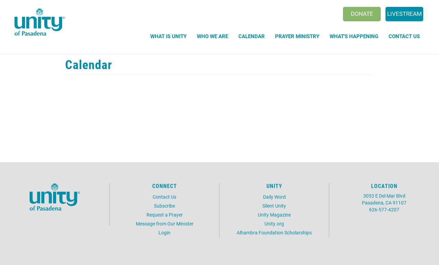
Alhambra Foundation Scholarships (274, 232)
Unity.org (274, 223)
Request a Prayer (164, 214)
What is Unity (168, 36)
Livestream (404, 14)
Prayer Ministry (297, 36)
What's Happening (354, 36)
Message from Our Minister (164, 223)
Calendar (251, 36)
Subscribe (164, 205)
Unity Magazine (274, 214)
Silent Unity (274, 205)
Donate (362, 14)
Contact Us (404, 36)
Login (164, 232)
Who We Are (212, 36)
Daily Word (274, 197)
